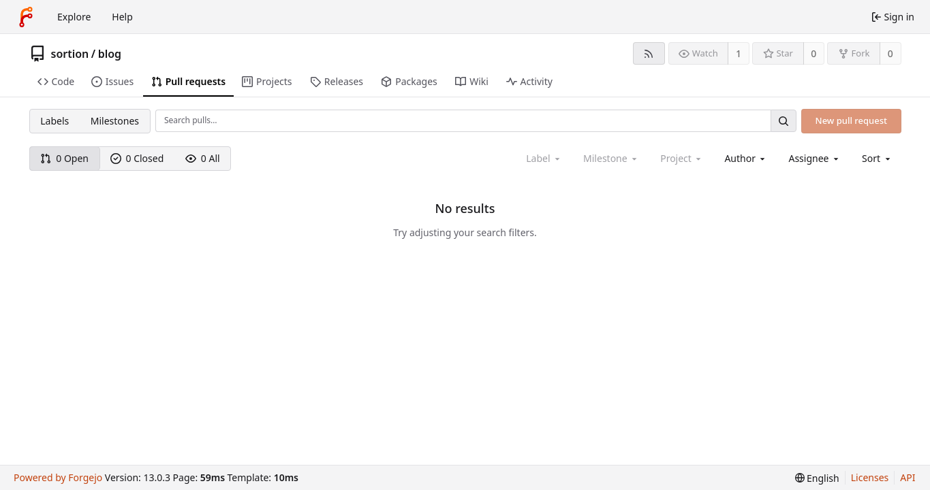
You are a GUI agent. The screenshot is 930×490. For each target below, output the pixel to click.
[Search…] (783, 121)
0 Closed (137, 158)
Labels (54, 120)
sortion (70, 54)
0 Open (64, 158)
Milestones (115, 120)
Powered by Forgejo (58, 477)
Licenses (870, 477)
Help (122, 16)
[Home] (26, 17)
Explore (74, 16)
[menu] (877, 158)
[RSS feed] (649, 53)
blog (109, 54)
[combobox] (745, 158)
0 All (202, 158)
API (907, 477)
